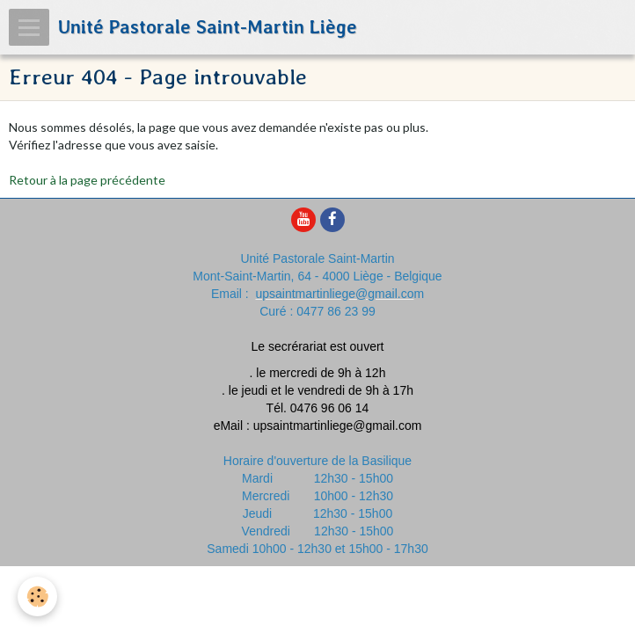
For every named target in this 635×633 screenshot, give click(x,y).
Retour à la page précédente (87, 179)
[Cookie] (37, 596)
